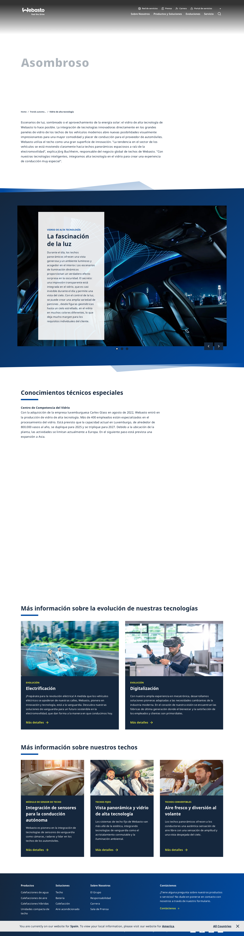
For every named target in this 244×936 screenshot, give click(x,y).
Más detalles (35, 722)
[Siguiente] (218, 346)
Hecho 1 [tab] (117, 348)
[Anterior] (208, 346)
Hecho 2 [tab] (122, 348)
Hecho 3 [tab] (127, 348)
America (168, 926)
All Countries (222, 926)
